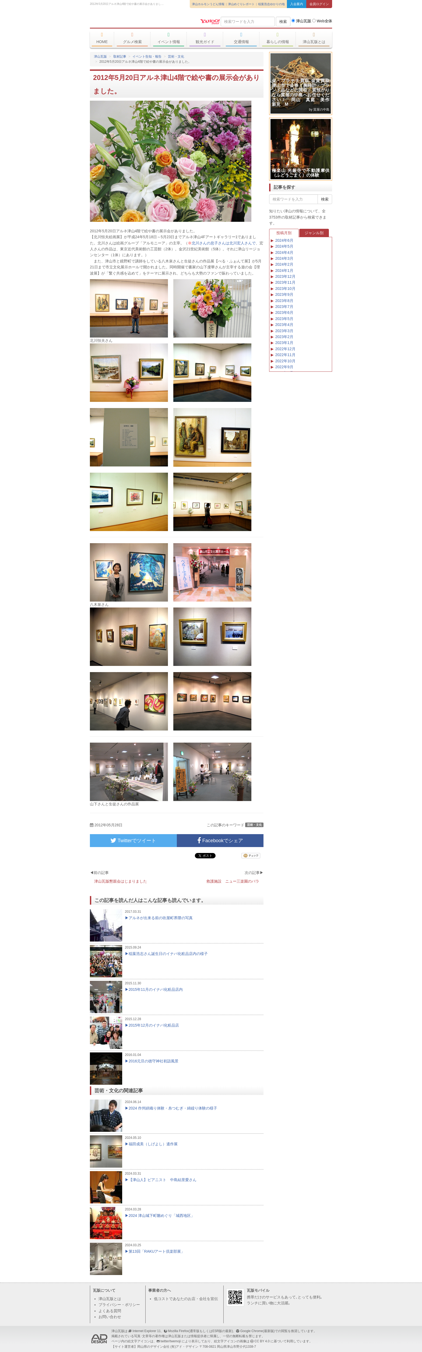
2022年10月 (285, 361)
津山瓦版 (129, 20)
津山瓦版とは (314, 38)
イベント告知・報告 (146, 56)
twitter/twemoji (170, 1341)
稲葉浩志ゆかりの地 (271, 4)
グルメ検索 (132, 38)
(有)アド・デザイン (184, 1347)
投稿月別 (283, 233)
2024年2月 (284, 264)
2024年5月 (284, 246)
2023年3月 (284, 331)
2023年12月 (285, 276)
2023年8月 (284, 301)
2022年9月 (284, 367)
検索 (283, 21)
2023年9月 (284, 294)
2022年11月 (285, 355)
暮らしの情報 (278, 38)
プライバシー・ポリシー (119, 1304)
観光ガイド (205, 38)
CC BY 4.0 (262, 1341)
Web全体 (322, 21)
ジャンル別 (314, 233)
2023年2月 (284, 337)
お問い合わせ (110, 1317)
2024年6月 (284, 240)
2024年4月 (284, 252)
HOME (102, 38)
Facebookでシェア (220, 840)
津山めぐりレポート (241, 4)
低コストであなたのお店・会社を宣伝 (186, 1299)
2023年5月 (284, 319)
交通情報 (241, 38)
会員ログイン (319, 4)
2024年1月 (284, 270)
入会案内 (296, 4)
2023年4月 (284, 324)
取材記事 (119, 56)
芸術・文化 (176, 56)
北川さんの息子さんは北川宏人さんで (224, 243)
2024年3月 (284, 258)
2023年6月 (284, 312)
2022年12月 (285, 349)
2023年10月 (285, 288)
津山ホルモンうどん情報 (208, 4)
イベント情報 (169, 38)
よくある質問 (110, 1311)
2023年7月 (284, 306)
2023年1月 (284, 342)
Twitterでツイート (133, 840)
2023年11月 (285, 282)
